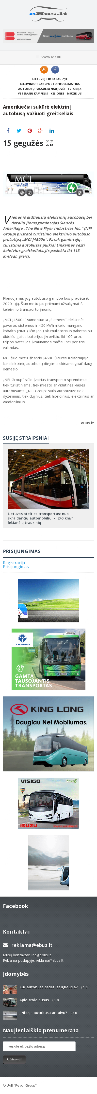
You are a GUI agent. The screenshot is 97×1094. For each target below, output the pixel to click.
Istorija (74, 89)
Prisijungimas (16, 566)
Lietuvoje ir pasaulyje (49, 79)
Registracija (14, 562)
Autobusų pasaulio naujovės (41, 89)
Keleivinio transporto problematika (50, 84)
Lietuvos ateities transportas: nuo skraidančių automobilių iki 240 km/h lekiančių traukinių (41, 518)
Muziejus (74, 93)
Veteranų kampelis (33, 93)
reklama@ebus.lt (31, 945)
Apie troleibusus (34, 1000)
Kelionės (57, 93)
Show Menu (48, 57)
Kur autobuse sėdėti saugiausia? (48, 987)
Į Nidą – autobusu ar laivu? (43, 1012)
